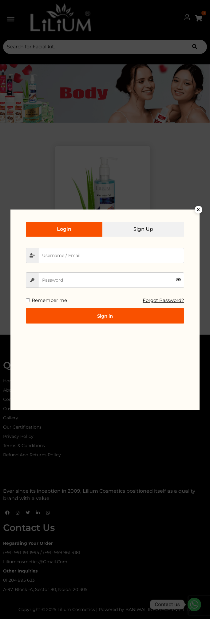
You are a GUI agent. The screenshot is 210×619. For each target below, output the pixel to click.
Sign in (105, 316)
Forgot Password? (163, 300)
